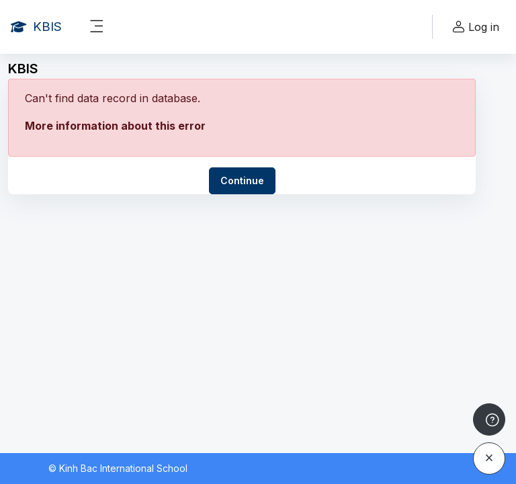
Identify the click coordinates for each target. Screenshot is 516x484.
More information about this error (115, 125)
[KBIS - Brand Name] (36, 27)
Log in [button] (474, 27)
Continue (242, 180)
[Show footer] (489, 419)
